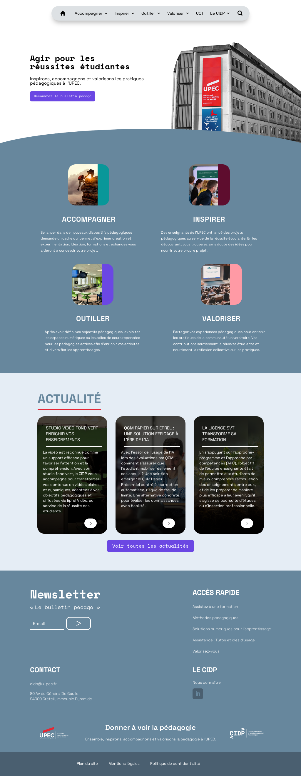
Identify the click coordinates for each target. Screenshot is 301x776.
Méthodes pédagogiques (215, 617)
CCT (200, 13)
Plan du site (87, 763)
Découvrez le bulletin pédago (62, 96)
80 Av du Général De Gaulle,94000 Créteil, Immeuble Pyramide (61, 696)
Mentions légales (124, 763)
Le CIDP (217, 13)
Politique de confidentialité (175, 763)
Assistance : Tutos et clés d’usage (224, 640)
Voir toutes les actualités (150, 545)
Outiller (148, 13)
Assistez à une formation (215, 606)
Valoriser (175, 13)
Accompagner (88, 13)
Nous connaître (207, 682)
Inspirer (122, 13)
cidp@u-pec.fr (43, 683)
